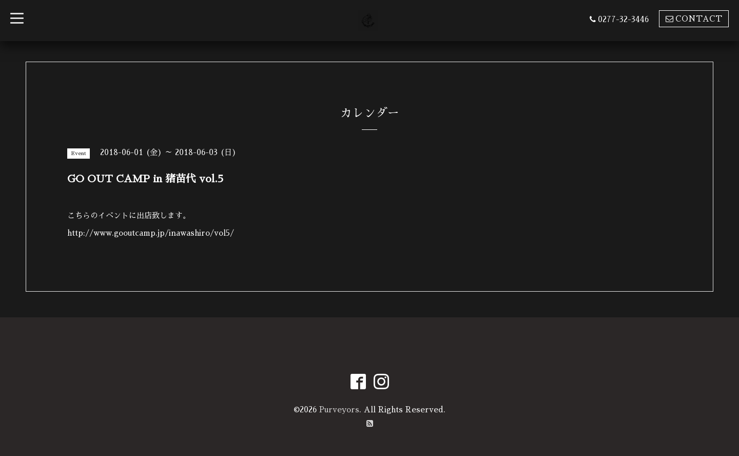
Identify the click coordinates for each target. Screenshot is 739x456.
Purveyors (339, 409)
